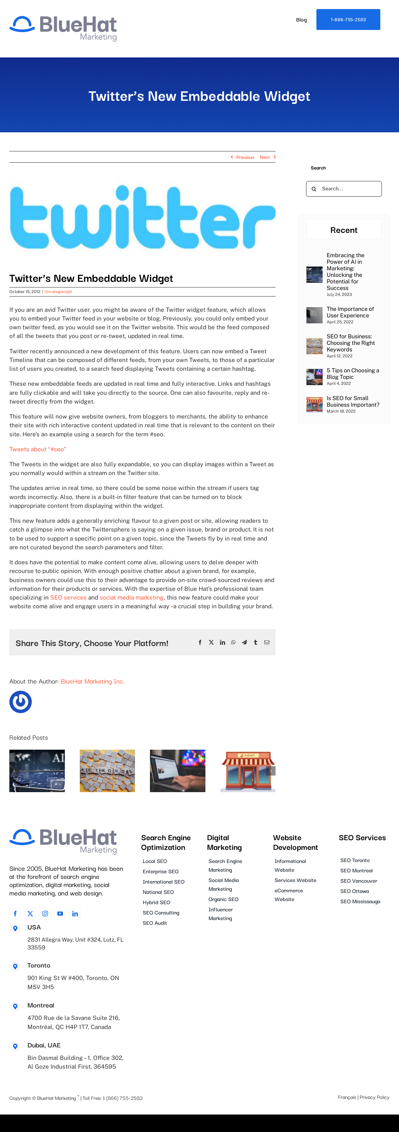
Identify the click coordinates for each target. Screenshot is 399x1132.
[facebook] (15, 913)
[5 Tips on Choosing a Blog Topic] (314, 373)
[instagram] (45, 913)
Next (265, 156)
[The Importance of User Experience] (314, 311)
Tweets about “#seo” (37, 449)
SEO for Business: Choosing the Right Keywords (351, 343)
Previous (245, 156)
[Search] (314, 189)
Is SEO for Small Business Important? (353, 401)
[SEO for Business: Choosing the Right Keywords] (314, 342)
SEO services (68, 597)
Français (347, 1096)
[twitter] (30, 913)
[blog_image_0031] (142, 221)
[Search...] (344, 189)
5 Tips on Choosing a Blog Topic (353, 373)
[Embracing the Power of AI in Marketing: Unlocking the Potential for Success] (314, 270)
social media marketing (132, 597)
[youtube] (60, 913)
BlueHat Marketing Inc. (92, 681)
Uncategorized (58, 291)
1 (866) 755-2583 (122, 1097)
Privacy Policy (375, 1096)
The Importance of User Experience (350, 312)
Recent (344, 229)
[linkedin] (75, 913)
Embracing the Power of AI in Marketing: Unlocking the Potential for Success (345, 271)
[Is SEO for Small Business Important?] (314, 400)
